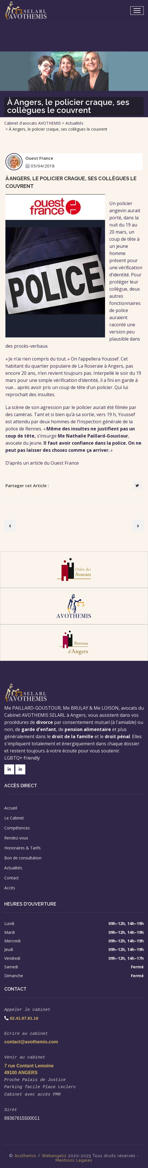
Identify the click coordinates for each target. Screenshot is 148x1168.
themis (29, 1152)
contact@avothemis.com (31, 1040)
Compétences (17, 828)
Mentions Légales (74, 1157)
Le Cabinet (14, 818)
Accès (9, 887)
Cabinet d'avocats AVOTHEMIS (32, 123)
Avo (18, 1152)
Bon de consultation (23, 858)
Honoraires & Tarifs (22, 848)
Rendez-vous (16, 838)
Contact (11, 877)
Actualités (74, 123)
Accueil (10, 808)
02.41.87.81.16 (24, 1017)
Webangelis (54, 1152)
